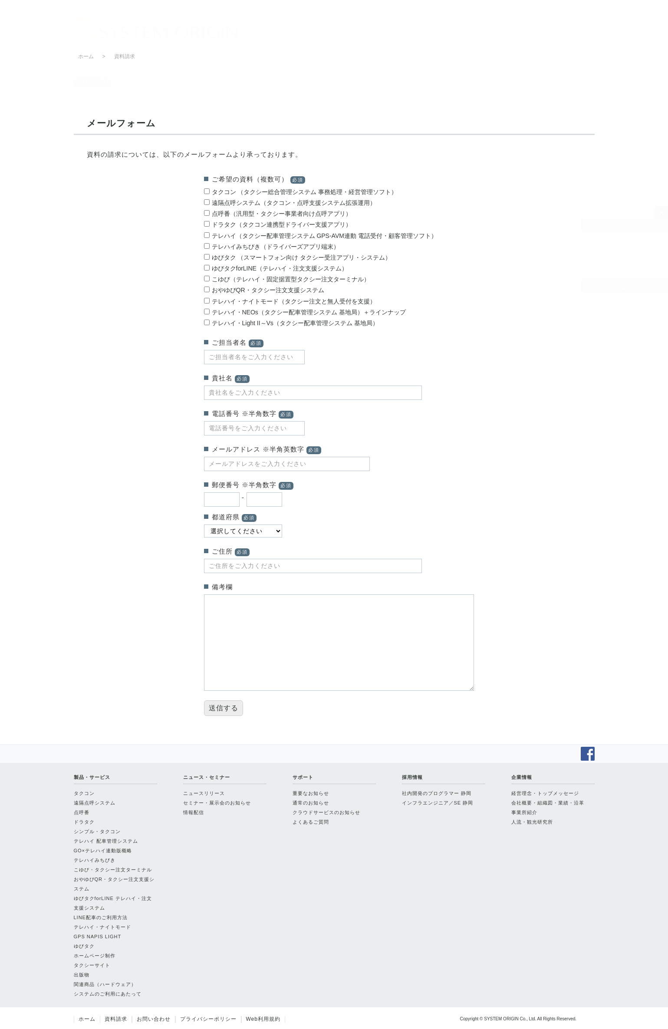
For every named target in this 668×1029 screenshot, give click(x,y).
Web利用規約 (263, 1019)
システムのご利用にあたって (107, 993)
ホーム (595, 239)
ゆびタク (84, 946)
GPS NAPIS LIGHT (98, 936)
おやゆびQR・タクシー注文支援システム (114, 884)
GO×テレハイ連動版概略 (103, 850)
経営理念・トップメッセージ (545, 793)
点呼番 (81, 812)
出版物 (81, 974)
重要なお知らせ (311, 793)
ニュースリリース (204, 793)
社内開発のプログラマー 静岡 (436, 793)
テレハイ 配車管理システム (106, 841)
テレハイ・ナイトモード (102, 927)
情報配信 (193, 812)
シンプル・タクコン (97, 831)
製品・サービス (319, 33)
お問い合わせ (605, 270)
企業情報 (564, 33)
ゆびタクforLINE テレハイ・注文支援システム (113, 903)
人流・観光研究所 (532, 822)
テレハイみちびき (94, 860)
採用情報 (502, 33)
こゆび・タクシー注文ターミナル (113, 869)
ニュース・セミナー (380, 33)
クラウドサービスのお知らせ (326, 812)
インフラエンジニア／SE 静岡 (438, 802)
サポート (441, 33)
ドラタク (84, 822)
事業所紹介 (524, 812)
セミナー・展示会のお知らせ (217, 802)
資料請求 (599, 255)
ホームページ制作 (94, 955)
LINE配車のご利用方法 (101, 917)
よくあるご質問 (311, 822)
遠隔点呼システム (94, 802)
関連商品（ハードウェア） (105, 984)
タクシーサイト (92, 965)
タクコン (84, 793)
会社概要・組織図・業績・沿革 (547, 802)
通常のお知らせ (311, 802)
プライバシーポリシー (208, 1019)
